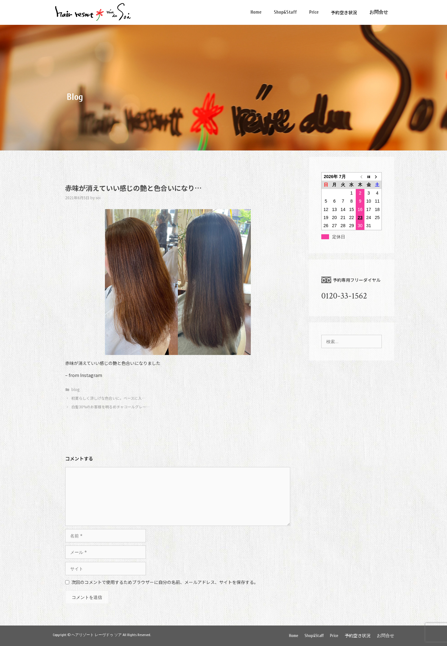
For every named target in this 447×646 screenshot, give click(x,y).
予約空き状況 (344, 12)
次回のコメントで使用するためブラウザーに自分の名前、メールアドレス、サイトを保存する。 (164, 582)
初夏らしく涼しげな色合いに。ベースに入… (108, 398)
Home (256, 12)
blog (75, 389)
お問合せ (378, 12)
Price (313, 12)
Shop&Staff (285, 12)
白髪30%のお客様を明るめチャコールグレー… (110, 406)
